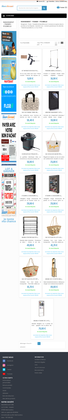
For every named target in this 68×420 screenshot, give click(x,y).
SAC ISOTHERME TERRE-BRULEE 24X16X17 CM (35, 112)
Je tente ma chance (9, 220)
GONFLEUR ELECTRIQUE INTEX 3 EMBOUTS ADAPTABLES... (38, 154)
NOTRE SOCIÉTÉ (7, 402)
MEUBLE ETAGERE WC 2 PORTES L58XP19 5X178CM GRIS (50, 321)
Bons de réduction (8, 396)
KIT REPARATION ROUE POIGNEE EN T (32, 71)
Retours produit (7, 385)
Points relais (38, 373)
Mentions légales (40, 362)
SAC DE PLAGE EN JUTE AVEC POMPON (56, 237)
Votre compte (7, 378)
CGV (36, 365)
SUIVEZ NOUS (8, 357)
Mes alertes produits (9, 398)
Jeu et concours (40, 367)
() (40, 1)
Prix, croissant (45, 44)
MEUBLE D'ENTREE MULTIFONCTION (32, 237)
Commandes (7, 388)
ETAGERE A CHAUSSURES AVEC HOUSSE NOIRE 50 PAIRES (38, 196)
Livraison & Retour (40, 359)
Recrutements (39, 370)
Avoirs (4, 390)
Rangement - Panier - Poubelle (8, 24)
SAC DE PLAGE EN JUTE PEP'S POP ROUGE (34, 279)
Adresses (5, 393)
